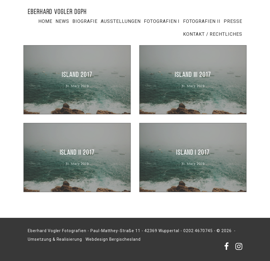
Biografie (85, 21)
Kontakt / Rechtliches (212, 34)
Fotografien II (202, 21)
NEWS (62, 21)
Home (45, 21)
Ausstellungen (120, 21)
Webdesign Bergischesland (113, 239)
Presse (233, 21)
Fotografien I (162, 21)
